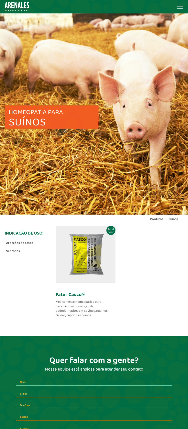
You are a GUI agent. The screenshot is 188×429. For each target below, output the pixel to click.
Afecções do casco (19, 243)
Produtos (156, 219)
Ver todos (13, 251)
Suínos (173, 219)
